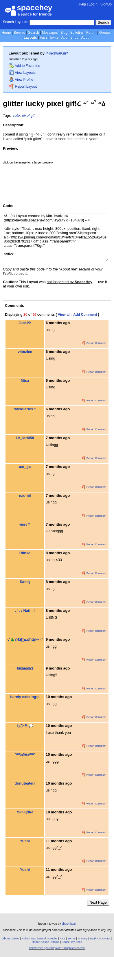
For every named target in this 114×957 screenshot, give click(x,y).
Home (6, 33)
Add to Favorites (24, 66)
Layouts (30, 37)
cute (16, 115)
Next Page (98, 902)
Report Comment (94, 343)
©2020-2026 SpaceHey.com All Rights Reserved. (57, 948)
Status (55, 941)
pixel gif (28, 115)
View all (64, 315)
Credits (52, 938)
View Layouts (22, 73)
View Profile (21, 80)
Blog (63, 33)
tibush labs (69, 923)
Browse (19, 33)
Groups (105, 33)
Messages (50, 33)
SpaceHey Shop (72, 941)
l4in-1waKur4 (57, 53)
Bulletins (76, 33)
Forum (91, 33)
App (64, 37)
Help (82, 4)
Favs (43, 37)
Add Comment (85, 315)
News (15, 938)
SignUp (106, 4)
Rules (25, 938)
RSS (62, 938)
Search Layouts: (15, 22)
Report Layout (23, 86)
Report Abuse (40, 941)
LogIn (93, 4)
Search (103, 22)
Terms (72, 938)
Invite (54, 37)
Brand (42, 938)
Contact (105, 938)
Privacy (82, 938)
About (85, 37)
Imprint (93, 938)
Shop (74, 37)
